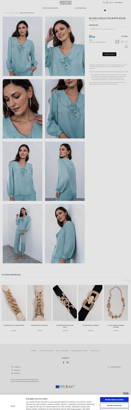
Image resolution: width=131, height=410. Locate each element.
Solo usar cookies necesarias (114, 397)
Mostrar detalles (107, 406)
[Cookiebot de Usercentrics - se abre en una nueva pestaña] (13, 406)
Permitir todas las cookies (114, 386)
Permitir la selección (114, 391)
